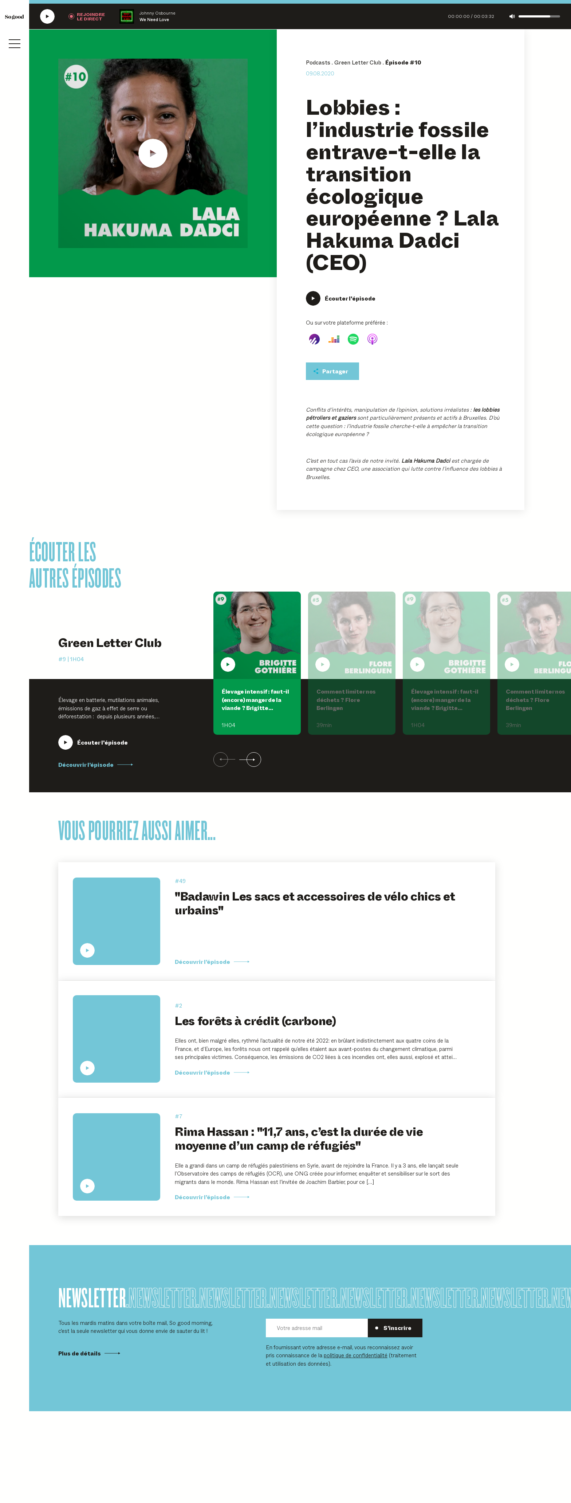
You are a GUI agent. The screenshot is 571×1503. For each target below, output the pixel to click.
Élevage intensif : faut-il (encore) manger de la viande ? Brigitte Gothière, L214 (255, 703)
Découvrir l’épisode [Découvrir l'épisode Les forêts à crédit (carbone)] (212, 1072)
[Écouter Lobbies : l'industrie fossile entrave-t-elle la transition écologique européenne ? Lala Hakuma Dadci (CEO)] (153, 153)
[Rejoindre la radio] (86, 16)
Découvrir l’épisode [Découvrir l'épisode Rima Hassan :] (212, 1197)
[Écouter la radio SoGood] (47, 16)
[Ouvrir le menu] (14, 43)
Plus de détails (89, 1353)
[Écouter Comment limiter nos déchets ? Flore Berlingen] (351, 635)
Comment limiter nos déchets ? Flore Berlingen (346, 699)
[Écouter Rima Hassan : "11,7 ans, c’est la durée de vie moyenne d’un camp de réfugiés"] (116, 1157)
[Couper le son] (512, 16)
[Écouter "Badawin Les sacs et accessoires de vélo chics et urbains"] (116, 921)
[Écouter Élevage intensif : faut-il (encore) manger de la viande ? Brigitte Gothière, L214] (93, 742)
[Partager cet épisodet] (332, 371)
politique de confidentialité (355, 1355)
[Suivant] (250, 760)
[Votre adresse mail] (317, 1328)
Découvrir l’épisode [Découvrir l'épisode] (212, 962)
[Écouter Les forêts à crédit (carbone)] (116, 1039)
